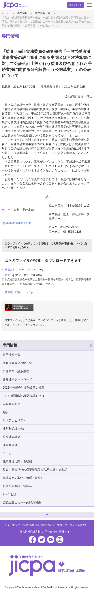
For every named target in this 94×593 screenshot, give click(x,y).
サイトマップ (12, 525)
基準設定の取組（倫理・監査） (23, 477)
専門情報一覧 (42, 13)
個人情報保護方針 (30, 531)
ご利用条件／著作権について (38, 525)
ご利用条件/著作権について (66, 243)
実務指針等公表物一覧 (17, 363)
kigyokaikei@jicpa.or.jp (16, 222)
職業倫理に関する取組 (17, 461)
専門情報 (22, 13)
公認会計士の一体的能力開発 (22, 502)
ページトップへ (6, 514)
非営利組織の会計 (14, 428)
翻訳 (6, 412)
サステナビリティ (14, 420)
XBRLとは (9, 494)
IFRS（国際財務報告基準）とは (23, 395)
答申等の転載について (19, 292)
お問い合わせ (50, 531)
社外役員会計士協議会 (17, 486)
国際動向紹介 (11, 404)
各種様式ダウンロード (17, 379)
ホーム (6, 13)
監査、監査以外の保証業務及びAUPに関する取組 (35, 469)
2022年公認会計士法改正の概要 (23, 387)
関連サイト (65, 531)
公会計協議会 (11, 436)
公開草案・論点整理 (16, 371)
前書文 (10, 269)
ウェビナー (10, 453)
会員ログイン (75, 5)
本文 (9, 275)
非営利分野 (10, 445)
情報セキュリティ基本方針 (72, 525)
